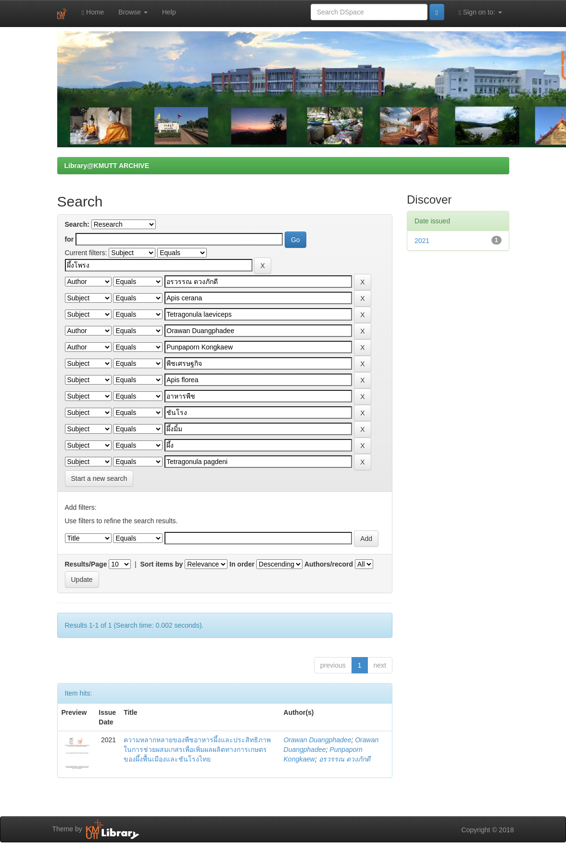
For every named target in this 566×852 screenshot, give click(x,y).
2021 (422, 241)
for (69, 239)
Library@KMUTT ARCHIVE (106, 165)
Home (93, 12)
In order (241, 564)
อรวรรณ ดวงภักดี (344, 759)
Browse (133, 12)
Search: (77, 224)
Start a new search (99, 478)
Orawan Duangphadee (318, 740)
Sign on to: (480, 12)
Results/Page (86, 564)
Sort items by (161, 564)
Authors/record (328, 564)
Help (169, 12)
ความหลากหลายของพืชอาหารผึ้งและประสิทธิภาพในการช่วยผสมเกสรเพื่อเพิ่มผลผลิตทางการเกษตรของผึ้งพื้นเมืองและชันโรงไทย (197, 749)
